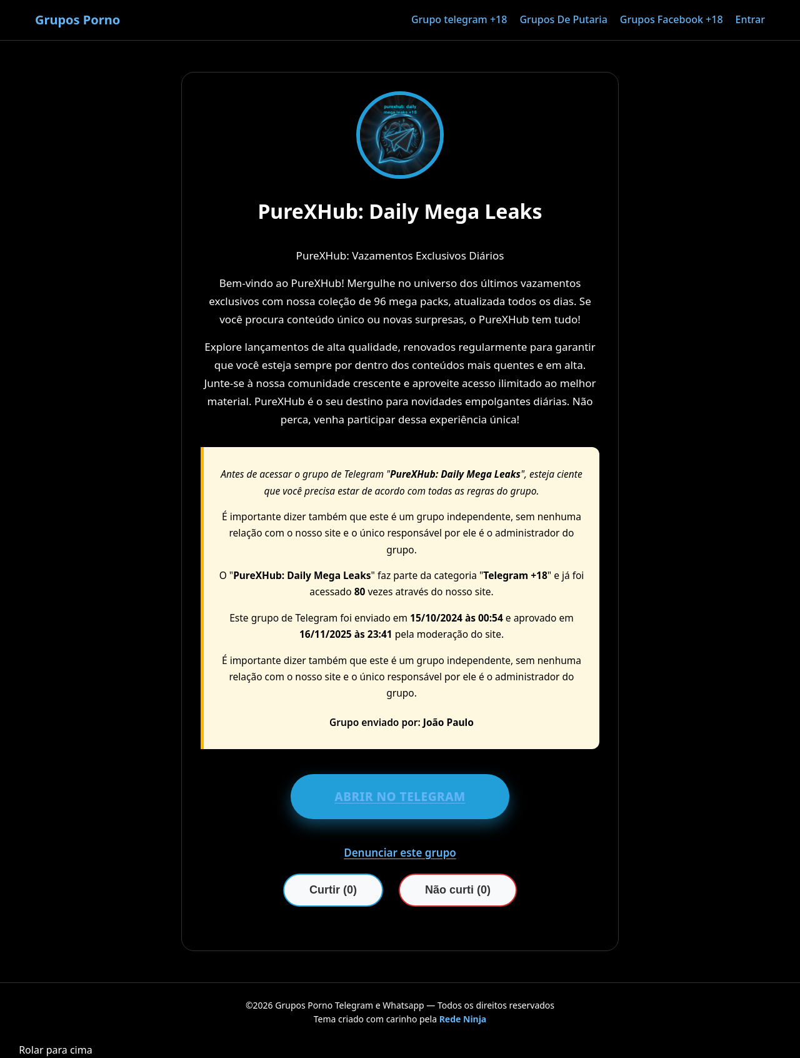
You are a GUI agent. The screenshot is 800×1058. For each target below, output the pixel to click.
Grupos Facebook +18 (671, 19)
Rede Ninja (463, 1019)
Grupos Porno (77, 19)
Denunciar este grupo (400, 852)
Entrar (750, 19)
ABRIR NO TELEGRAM (400, 796)
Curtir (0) (333, 890)
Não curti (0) (458, 890)
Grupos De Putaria (563, 19)
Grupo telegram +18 (459, 19)
